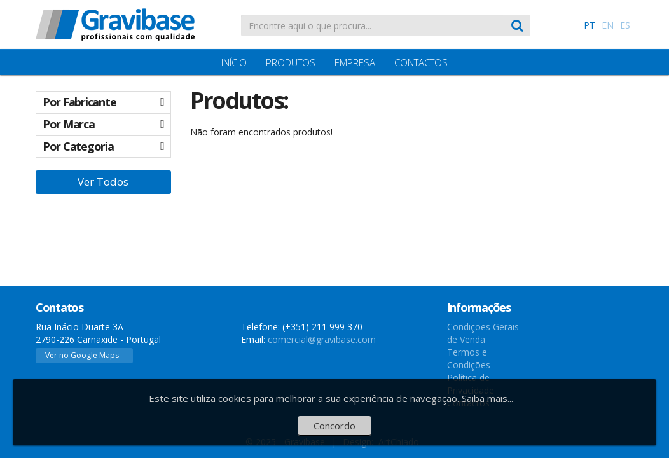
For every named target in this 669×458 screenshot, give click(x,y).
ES (625, 25)
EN (608, 25)
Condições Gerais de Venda (483, 333)
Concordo (334, 425)
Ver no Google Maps (82, 355)
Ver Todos (103, 181)
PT (589, 25)
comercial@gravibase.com (322, 339)
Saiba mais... (487, 398)
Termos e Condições (468, 358)
